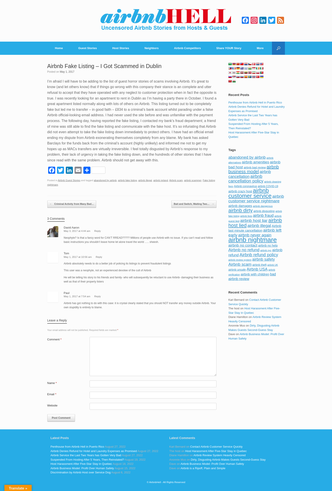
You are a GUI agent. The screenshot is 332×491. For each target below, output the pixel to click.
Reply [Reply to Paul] (97, 296)
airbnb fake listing (127, 180)
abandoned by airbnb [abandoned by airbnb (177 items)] (247, 157)
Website (52, 405)
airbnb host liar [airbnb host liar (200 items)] (254, 220)
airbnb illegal (145, 180)
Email (51, 394)
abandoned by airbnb (105, 180)
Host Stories (120, 48)
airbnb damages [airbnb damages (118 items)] (240, 206)
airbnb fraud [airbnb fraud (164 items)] (263, 215)
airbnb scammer (193, 180)
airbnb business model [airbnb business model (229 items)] (253, 169)
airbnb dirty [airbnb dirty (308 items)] (240, 210)
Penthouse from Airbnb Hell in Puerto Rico (255, 102)
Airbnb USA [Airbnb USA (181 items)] (257, 269)
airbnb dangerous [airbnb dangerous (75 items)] (263, 206)
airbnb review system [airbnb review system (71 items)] (239, 259)
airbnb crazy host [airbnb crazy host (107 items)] (240, 191)
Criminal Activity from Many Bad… (72, 204)
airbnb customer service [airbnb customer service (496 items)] (249, 193)
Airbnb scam (176, 180)
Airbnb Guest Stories (69, 180)
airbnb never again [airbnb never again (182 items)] (254, 235)
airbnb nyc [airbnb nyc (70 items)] (265, 250)
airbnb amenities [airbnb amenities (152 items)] (255, 162)
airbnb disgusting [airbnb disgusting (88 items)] (264, 211)
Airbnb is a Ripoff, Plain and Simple (203, 468)
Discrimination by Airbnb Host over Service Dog (81, 472)
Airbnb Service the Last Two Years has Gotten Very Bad (86, 455)
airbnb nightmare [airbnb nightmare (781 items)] (252, 239)
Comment (54, 339)
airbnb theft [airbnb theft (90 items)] (259, 264)
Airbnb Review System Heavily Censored (219, 455)
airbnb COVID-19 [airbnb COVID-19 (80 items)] (268, 186)
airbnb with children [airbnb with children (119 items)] (255, 274)
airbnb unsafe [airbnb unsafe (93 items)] (237, 269)
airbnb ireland (160, 180)
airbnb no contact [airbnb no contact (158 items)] (242, 245)
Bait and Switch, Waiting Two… (194, 204)
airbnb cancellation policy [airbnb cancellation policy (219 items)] (245, 179)
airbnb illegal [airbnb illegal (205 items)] (259, 225)
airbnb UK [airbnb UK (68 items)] (272, 265)
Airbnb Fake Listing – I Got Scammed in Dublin (104, 66)
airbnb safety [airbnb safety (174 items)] (263, 259)
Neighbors (152, 48)
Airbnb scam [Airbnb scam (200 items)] (239, 264)
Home (59, 48)
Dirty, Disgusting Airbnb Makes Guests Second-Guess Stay (228, 459)
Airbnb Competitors (187, 48)
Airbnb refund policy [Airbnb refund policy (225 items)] (259, 254)
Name (52, 383)
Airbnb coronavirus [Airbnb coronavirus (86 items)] (245, 186)
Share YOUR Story (228, 48)
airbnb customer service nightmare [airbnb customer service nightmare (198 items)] (256, 198)
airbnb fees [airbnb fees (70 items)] (246, 216)
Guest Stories (87, 48)
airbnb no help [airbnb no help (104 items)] (268, 245)
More (260, 48)
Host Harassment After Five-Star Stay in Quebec (81, 463)
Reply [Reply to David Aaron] (97, 231)
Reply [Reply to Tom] (99, 257)
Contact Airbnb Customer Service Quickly (216, 446)
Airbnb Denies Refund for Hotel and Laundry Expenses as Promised (94, 451)
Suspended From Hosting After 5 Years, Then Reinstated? (87, 459)
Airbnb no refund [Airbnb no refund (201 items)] (243, 249)
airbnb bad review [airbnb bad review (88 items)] (255, 167)
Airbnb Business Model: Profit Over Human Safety (82, 468)
